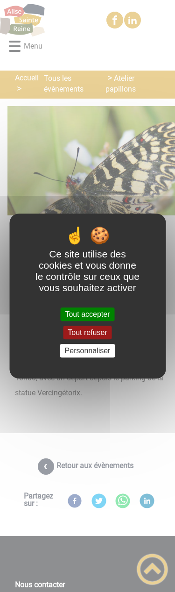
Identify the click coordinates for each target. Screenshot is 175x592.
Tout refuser (87, 332)
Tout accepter (87, 314)
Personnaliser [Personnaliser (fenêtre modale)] (88, 351)
